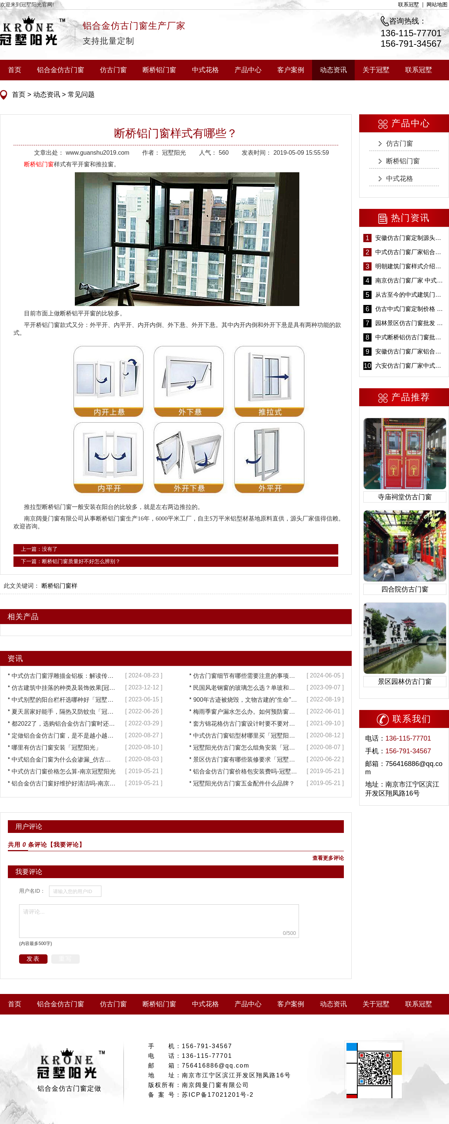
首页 (14, 70)
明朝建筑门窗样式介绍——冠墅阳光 (410, 266)
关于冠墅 (376, 70)
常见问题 (80, 94)
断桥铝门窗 (159, 70)
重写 (65, 958)
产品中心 (248, 70)
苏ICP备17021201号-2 (218, 1094)
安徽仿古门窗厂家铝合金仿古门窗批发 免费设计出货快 (410, 351)
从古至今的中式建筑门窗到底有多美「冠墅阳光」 (410, 294)
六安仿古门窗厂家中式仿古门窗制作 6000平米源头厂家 (410, 365)
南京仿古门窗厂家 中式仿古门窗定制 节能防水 (410, 280)
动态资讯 (333, 70)
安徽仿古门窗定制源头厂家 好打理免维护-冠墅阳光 (410, 238)
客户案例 (290, 70)
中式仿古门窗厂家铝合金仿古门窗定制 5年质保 (410, 252)
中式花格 (205, 70)
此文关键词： (22, 586)
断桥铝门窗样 (59, 586)
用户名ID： (32, 891)
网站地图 (437, 4)
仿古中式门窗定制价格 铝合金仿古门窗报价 (410, 309)
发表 (33, 958)
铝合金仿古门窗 (60, 70)
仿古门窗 (113, 70)
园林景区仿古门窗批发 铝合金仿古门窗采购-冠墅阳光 (410, 323)
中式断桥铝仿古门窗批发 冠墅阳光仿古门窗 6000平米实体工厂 (410, 337)
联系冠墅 (408, 4)
